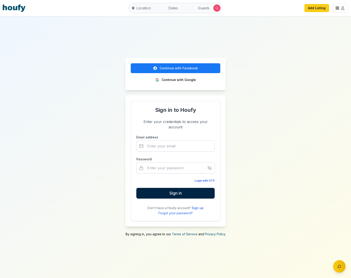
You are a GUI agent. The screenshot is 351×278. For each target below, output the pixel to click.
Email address (147, 137)
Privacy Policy (215, 234)
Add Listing (316, 8)
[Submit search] (216, 8)
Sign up (197, 208)
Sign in (175, 193)
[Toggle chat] (339, 266)
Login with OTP (205, 180)
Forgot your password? (175, 213)
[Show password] (210, 168)
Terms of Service (184, 234)
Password (144, 159)
